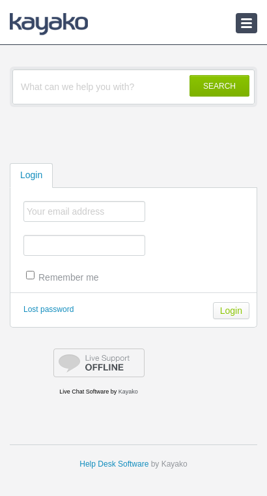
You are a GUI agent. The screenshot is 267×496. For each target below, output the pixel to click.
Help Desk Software (113, 464)
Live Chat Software (84, 391)
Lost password (48, 309)
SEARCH (219, 86)
